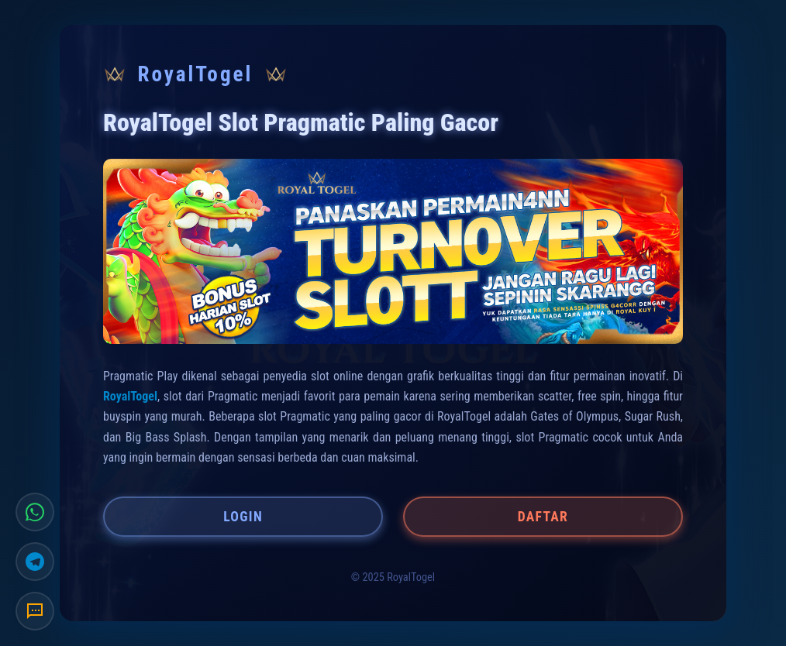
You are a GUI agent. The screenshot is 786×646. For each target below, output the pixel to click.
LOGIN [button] (243, 516)
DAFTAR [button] (543, 516)
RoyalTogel (130, 396)
